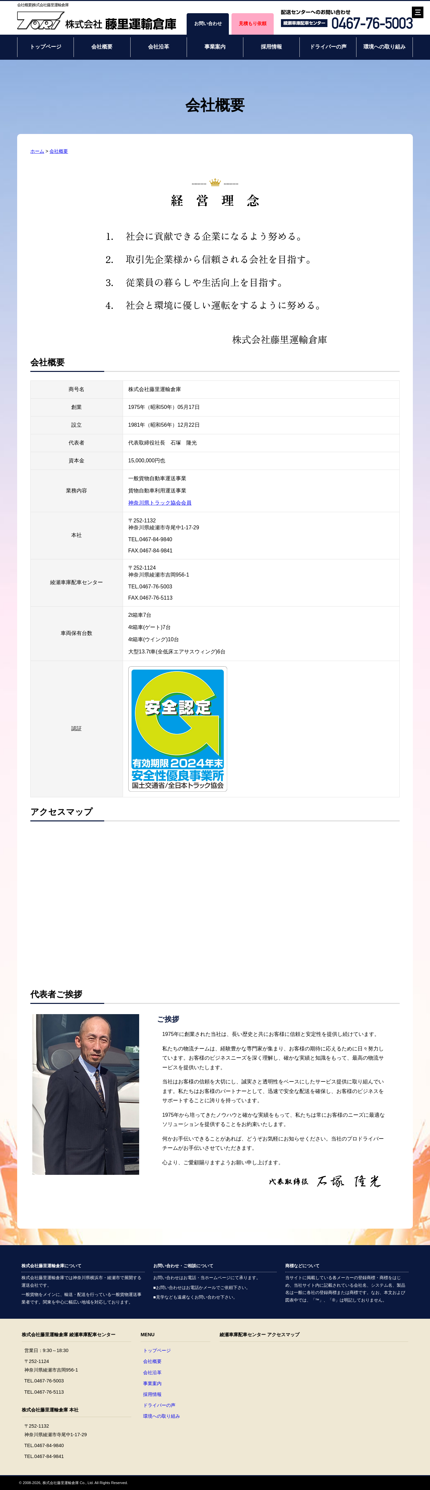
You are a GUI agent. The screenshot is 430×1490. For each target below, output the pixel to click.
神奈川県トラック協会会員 (160, 503)
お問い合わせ (208, 23)
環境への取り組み (384, 47)
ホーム (37, 151)
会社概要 (101, 47)
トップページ (45, 47)
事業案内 (215, 47)
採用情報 (271, 47)
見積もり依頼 (252, 23)
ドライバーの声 (328, 47)
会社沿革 (158, 47)
